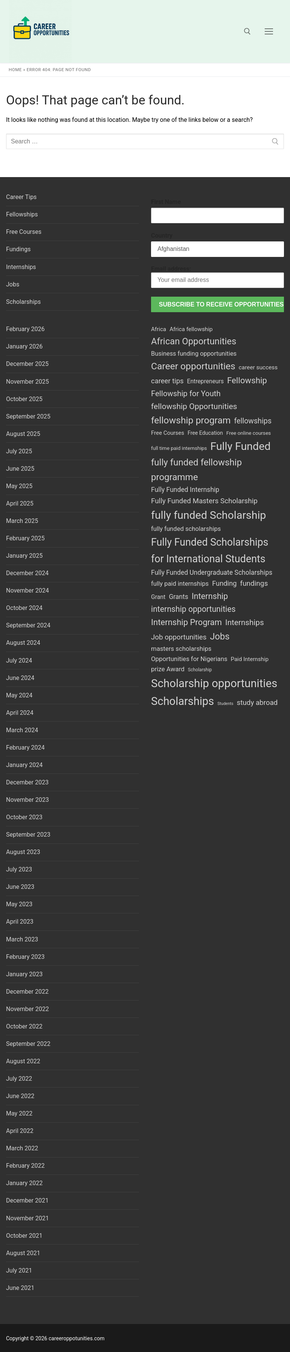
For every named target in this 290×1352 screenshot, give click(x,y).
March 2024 (22, 730)
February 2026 (25, 329)
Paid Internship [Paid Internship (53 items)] (249, 659)
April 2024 (20, 712)
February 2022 (25, 1165)
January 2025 (24, 555)
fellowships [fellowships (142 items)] (252, 421)
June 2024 (20, 677)
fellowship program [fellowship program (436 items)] (191, 420)
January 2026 (24, 346)
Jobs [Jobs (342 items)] (220, 636)
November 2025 (27, 381)
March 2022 (22, 1148)
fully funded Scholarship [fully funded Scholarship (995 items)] (208, 515)
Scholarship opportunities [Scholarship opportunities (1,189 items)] (214, 683)
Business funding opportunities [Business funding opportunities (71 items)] (194, 353)
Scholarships (23, 301)
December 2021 (27, 1200)
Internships (21, 267)
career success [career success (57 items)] (258, 367)
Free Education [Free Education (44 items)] (205, 433)
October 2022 (24, 1026)
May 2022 (19, 1113)
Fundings (18, 249)
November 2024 (27, 590)
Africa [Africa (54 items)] (158, 329)
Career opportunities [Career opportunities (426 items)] (193, 366)
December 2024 (27, 573)
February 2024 (25, 747)
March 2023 (22, 939)
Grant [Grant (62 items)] (158, 597)
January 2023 (24, 974)
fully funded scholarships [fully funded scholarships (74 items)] (186, 528)
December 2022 (27, 991)
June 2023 (20, 886)
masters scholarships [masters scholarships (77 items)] (181, 648)
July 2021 (19, 1270)
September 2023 (28, 834)
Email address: (217, 276)
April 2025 (20, 503)
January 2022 (24, 1183)
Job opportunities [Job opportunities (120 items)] (179, 637)
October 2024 (24, 607)
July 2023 (19, 869)
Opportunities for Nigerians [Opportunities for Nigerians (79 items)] (189, 659)
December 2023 (27, 782)
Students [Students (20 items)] (225, 703)
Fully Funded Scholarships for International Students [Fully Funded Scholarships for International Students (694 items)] (209, 550)
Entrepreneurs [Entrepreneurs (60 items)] (205, 381)
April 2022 (20, 1130)
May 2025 (19, 486)
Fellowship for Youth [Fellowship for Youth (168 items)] (186, 393)
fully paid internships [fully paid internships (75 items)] (180, 583)
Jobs (12, 284)
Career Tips (21, 197)
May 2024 (19, 695)
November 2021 (27, 1218)
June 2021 (20, 1287)
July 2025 (19, 451)
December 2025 (27, 363)
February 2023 (25, 956)
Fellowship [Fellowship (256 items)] (247, 380)
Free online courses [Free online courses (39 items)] (248, 433)
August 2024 (23, 642)
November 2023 (27, 799)
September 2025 (28, 416)
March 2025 (22, 520)
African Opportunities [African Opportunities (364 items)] (193, 341)
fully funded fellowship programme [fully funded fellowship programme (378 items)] (196, 469)
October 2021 (24, 1235)
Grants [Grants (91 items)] (178, 597)
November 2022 (27, 1009)
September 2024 (28, 625)
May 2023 (19, 904)
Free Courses (24, 231)
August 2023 (23, 852)
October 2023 (24, 817)
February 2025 (25, 538)
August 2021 (23, 1253)
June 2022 (20, 1096)
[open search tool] (247, 31)
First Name (166, 201)
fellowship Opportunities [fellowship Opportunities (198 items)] (194, 406)
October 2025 (24, 399)
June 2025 (20, 468)
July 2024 (19, 660)
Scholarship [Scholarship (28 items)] (200, 669)
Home (15, 69)
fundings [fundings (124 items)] (254, 583)
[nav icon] (269, 31)
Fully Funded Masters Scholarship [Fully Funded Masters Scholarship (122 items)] (204, 501)
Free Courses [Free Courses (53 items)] (167, 432)
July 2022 (19, 1078)
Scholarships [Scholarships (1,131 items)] (182, 701)
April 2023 (20, 921)
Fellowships (22, 214)
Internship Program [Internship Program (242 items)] (186, 622)
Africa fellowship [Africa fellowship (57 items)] (191, 329)
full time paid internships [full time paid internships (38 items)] (179, 448)
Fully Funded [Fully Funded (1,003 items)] (240, 446)
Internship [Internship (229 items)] (209, 596)
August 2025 (23, 433)
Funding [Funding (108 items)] (224, 583)
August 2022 (23, 1061)
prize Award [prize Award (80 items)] (168, 669)
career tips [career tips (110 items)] (167, 381)
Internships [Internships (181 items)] (244, 622)
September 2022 (28, 1043)
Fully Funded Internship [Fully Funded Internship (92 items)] (185, 489)
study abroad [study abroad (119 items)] (257, 703)
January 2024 (24, 765)
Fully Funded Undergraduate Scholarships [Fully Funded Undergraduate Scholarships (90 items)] (211, 572)
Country (162, 235)
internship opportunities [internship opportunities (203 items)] (193, 609)
